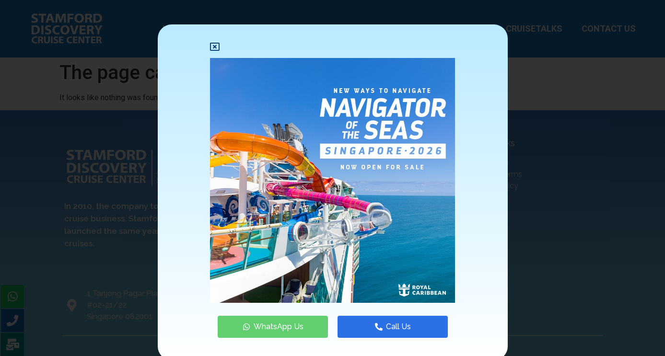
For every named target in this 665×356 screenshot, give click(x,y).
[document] (332, 178)
